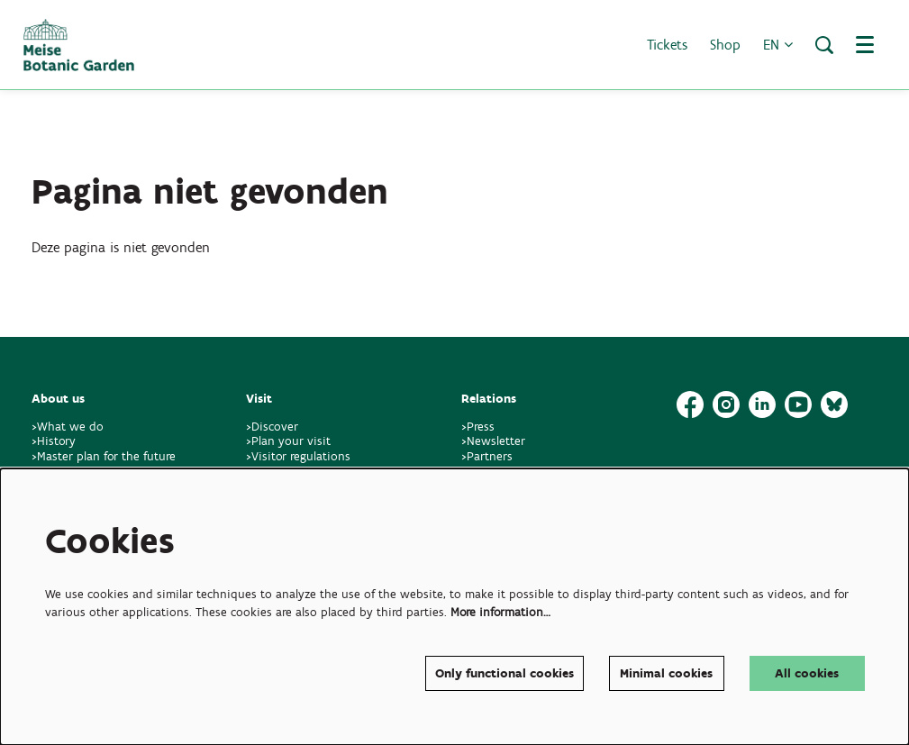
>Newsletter (493, 441)
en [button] (778, 44)
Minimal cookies (666, 673)
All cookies (807, 673)
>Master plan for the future (104, 456)
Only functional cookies (504, 673)
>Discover (272, 426)
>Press (478, 426)
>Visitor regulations (298, 456)
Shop (725, 44)
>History (54, 441)
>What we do (71, 426)
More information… (500, 612)
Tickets (667, 44)
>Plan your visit (288, 441)
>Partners (487, 456)
